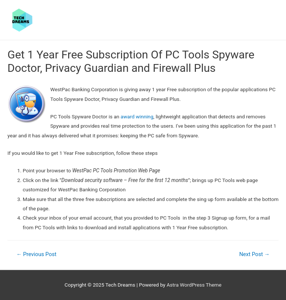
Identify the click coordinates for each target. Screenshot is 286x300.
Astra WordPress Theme (193, 285)
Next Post (254, 254)
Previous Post (36, 254)
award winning (137, 116)
